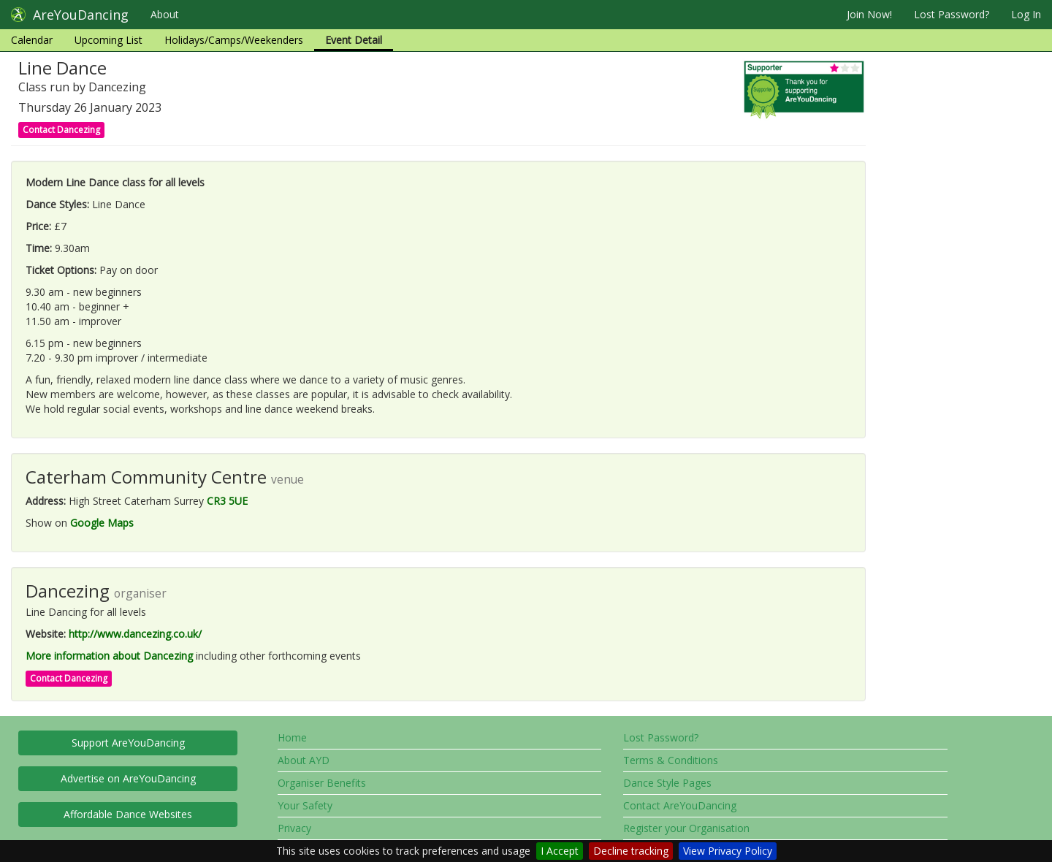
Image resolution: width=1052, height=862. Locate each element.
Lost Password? (951, 14)
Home (292, 737)
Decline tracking (630, 851)
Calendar (32, 40)
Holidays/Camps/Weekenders (233, 40)
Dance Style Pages (667, 783)
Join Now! (869, 14)
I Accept (560, 851)
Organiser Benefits (322, 783)
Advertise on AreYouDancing (128, 778)
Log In (1026, 14)
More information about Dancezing (109, 656)
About (164, 14)
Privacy (294, 828)
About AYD (303, 760)
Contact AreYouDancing (679, 805)
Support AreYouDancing (128, 743)
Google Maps (102, 523)
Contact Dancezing (61, 129)
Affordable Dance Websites (128, 814)
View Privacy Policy (727, 851)
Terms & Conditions (670, 760)
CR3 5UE (227, 501)
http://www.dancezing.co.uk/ (135, 634)
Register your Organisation (686, 828)
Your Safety (305, 805)
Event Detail (353, 40)
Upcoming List (108, 40)
